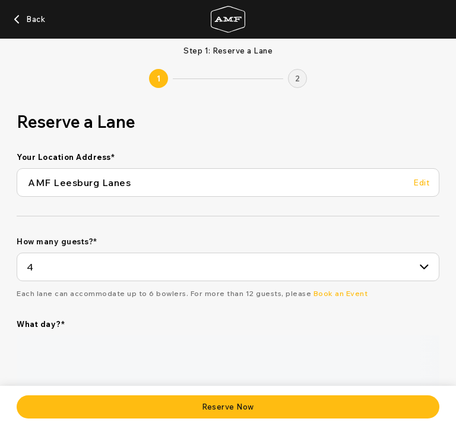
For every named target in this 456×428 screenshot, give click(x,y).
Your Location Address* (66, 157)
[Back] (28, 19)
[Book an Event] (341, 293)
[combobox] (228, 267)
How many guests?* (57, 241)
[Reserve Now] (228, 406)
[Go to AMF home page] (227, 19)
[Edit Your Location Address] (421, 183)
